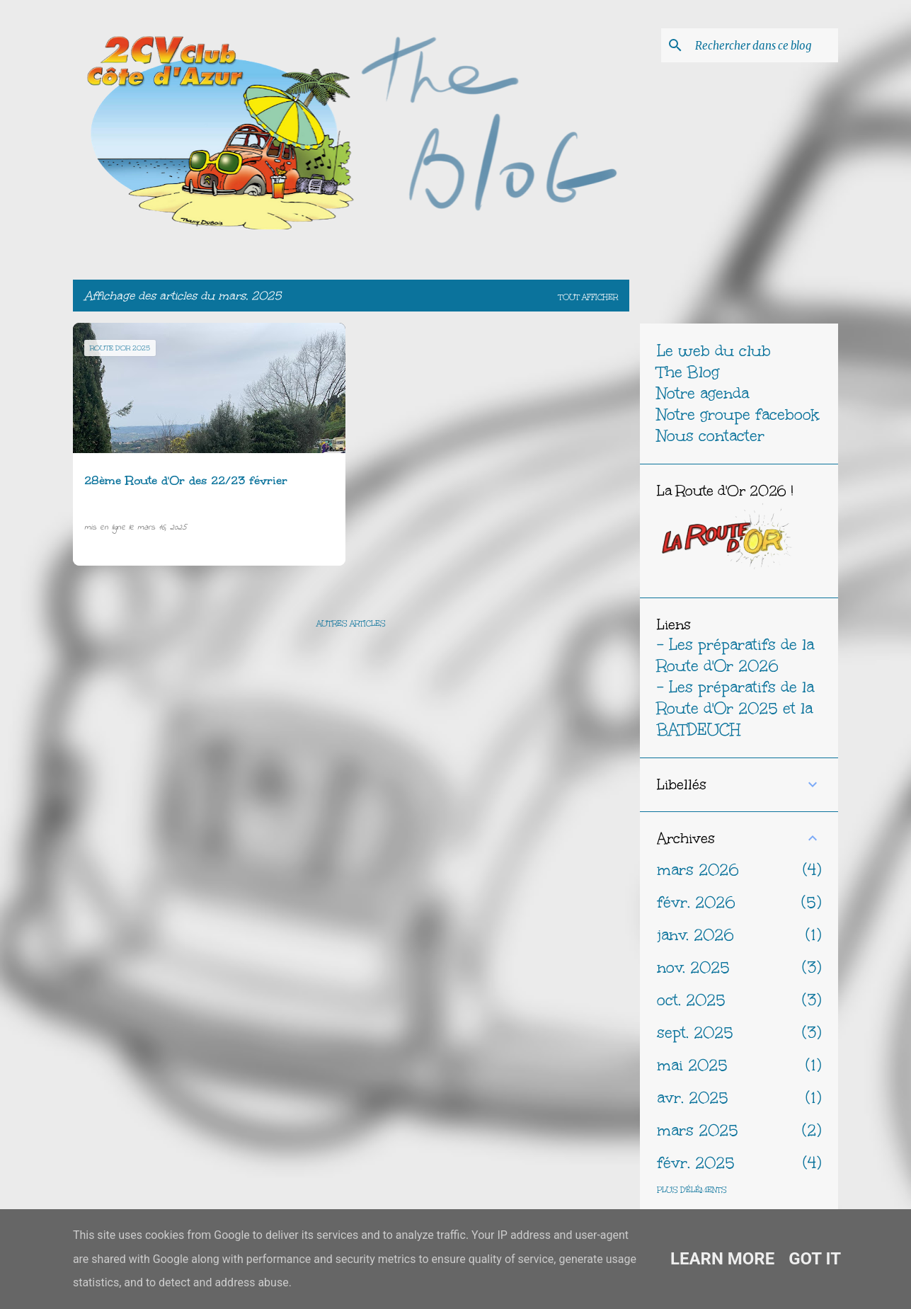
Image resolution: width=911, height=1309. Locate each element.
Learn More (722, 1259)
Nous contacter (710, 435)
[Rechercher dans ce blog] (763, 45)
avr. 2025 (692, 1097)
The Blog (688, 372)
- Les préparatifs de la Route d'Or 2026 (735, 655)
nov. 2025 (693, 967)
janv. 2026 (695, 935)
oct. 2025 (691, 1000)
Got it (815, 1259)
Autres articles (351, 624)
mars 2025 (697, 1130)
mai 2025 (692, 1065)
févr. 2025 (696, 1163)
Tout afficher (588, 297)
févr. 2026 (696, 902)
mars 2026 (698, 869)
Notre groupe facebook (738, 414)
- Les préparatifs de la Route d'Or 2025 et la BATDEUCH (735, 708)
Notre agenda (703, 393)
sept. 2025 (695, 1032)
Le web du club (714, 351)
